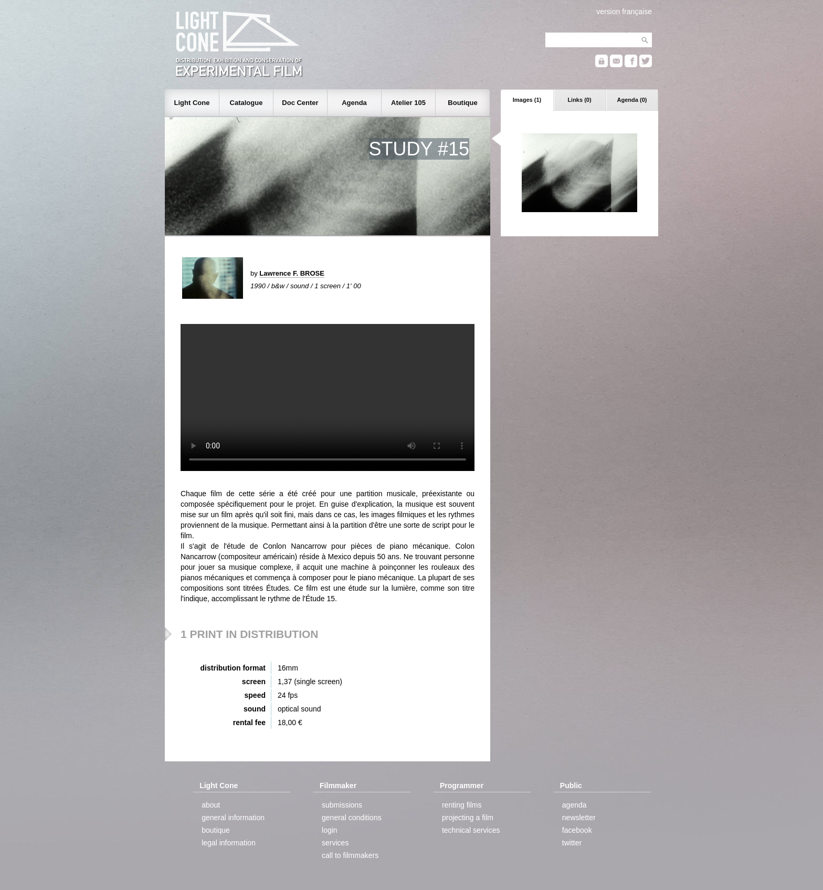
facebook (577, 830)
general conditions (352, 817)
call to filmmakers (350, 855)
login (329, 830)
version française (624, 11)
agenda (574, 805)
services (335, 843)
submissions (342, 805)
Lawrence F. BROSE (291, 273)
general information (233, 817)
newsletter (579, 817)
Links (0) (579, 100)
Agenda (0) (632, 100)
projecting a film (467, 817)
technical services (471, 830)
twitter (572, 843)
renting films (461, 805)
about (211, 805)
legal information (229, 843)
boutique (216, 830)
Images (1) (527, 100)
